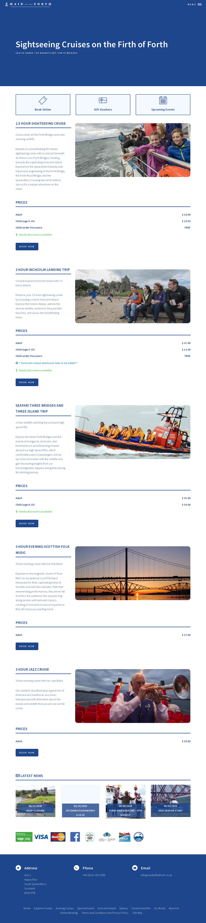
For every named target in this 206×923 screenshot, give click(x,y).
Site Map (137, 912)
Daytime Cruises (43, 908)
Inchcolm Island (107, 908)
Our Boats (159, 908)
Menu (192, 4)
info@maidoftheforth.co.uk (156, 875)
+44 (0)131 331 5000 (94, 875)
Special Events (85, 908)
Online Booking (69, 912)
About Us (174, 908)
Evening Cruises (65, 908)
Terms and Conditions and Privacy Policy (105, 912)
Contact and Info (141, 908)
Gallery (123, 908)
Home (27, 908)
